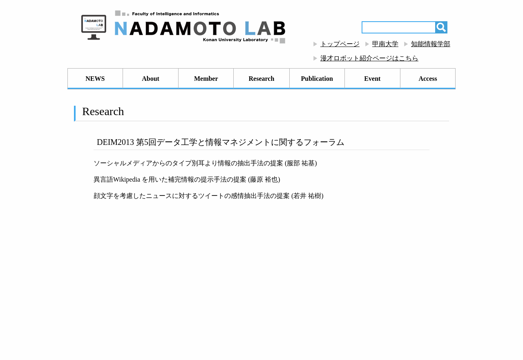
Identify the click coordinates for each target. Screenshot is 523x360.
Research (262, 78)
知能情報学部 (430, 43)
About (150, 78)
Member (206, 78)
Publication (317, 78)
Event (372, 78)
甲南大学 (385, 43)
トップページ (340, 43)
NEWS (95, 78)
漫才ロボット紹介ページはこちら (369, 58)
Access (427, 78)
